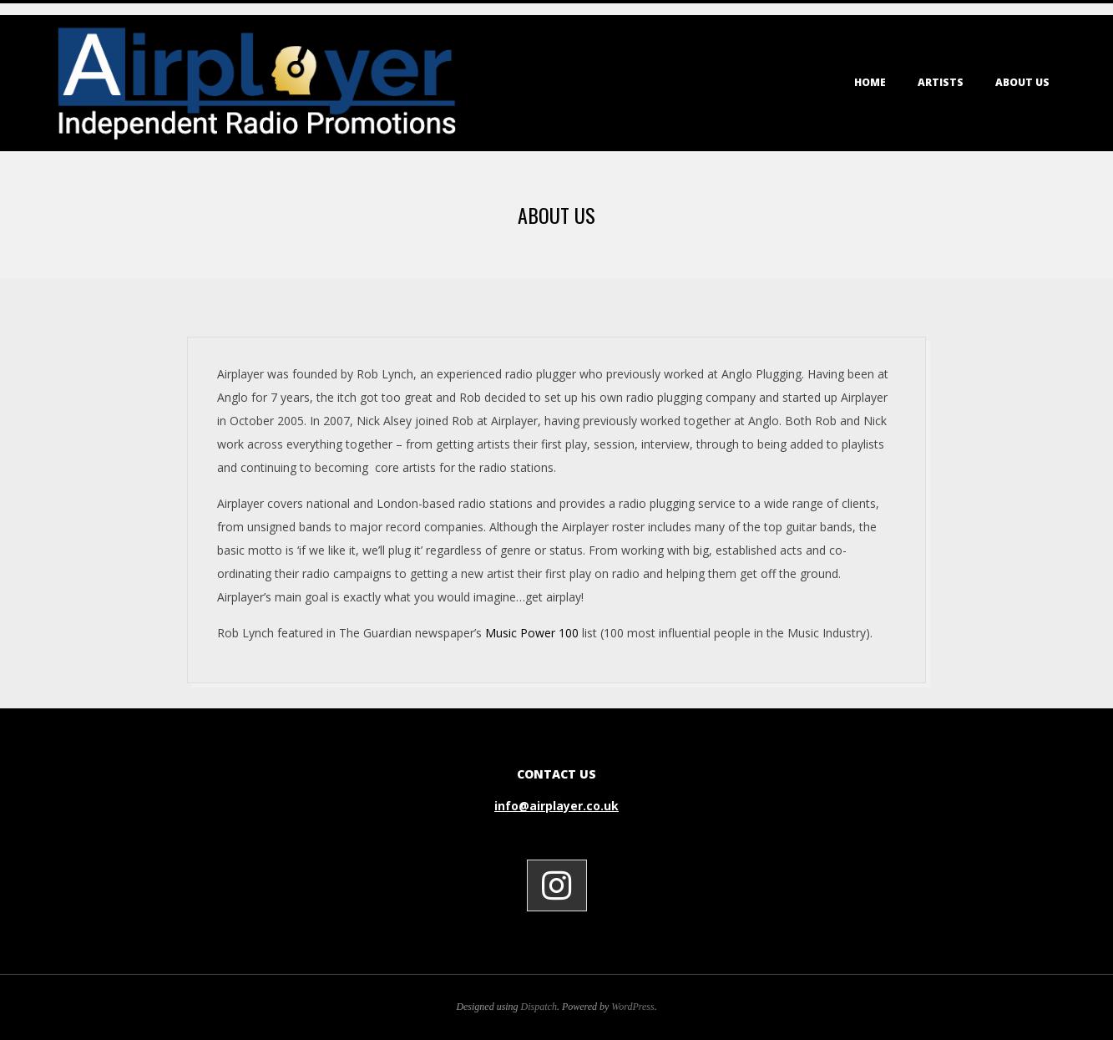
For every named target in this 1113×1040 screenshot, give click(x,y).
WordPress (632, 1006)
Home (870, 82)
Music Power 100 (532, 633)
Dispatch (539, 1006)
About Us (1022, 82)
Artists (941, 82)
